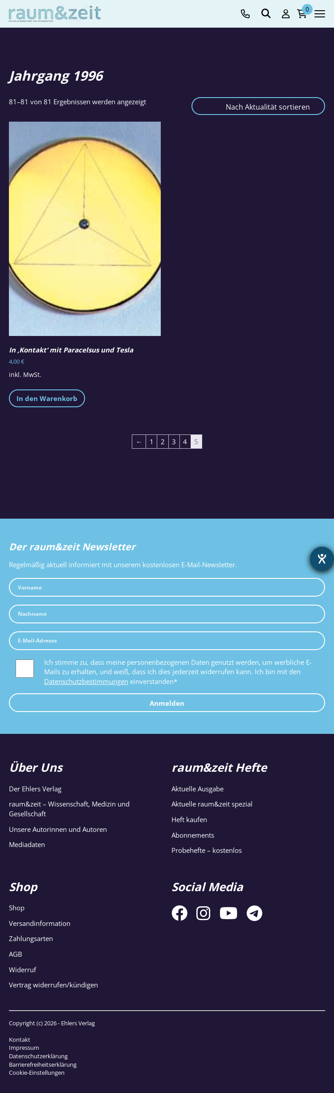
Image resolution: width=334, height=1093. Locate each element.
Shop (16, 907)
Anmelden (167, 703)
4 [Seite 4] (185, 441)
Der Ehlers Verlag (35, 788)
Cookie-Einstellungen (37, 1072)
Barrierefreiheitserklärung (43, 1064)
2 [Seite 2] (163, 441)
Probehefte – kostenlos (206, 850)
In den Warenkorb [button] (46, 398)
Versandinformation (39, 923)
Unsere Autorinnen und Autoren (58, 829)
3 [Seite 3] (174, 441)
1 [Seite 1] (152, 441)
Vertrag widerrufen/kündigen (53, 984)
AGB (15, 954)
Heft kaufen (189, 819)
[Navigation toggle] (319, 13)
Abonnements (192, 835)
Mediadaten (27, 844)
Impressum (24, 1048)
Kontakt (19, 1040)
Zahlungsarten (31, 938)
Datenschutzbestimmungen (86, 681)
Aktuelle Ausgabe (197, 788)
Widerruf (22, 969)
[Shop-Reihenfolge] (258, 106)
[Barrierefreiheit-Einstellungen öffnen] (322, 559)
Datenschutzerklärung (38, 1056)
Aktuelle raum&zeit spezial (212, 803)
